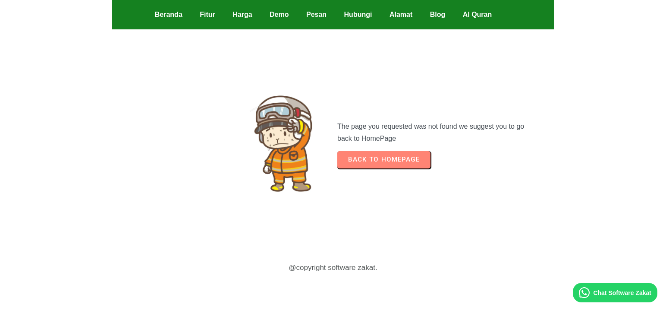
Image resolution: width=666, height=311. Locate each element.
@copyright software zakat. (333, 267)
